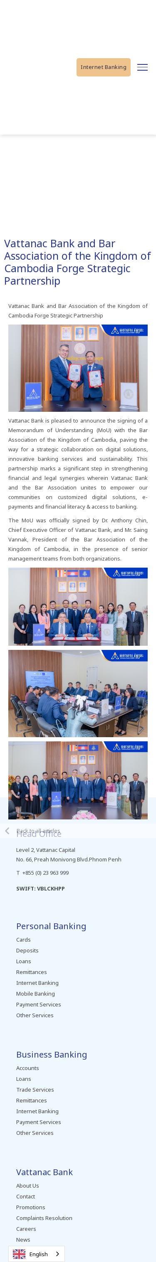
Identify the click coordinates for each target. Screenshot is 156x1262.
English (30, 1254)
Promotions (30, 1207)
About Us (27, 1185)
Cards (23, 939)
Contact (25, 1196)
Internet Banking (103, 67)
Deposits (27, 950)
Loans (23, 961)
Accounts (27, 1068)
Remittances (31, 972)
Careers (26, 1228)
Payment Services (38, 1004)
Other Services (35, 1015)
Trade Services (35, 1089)
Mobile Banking (35, 993)
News (23, 1239)
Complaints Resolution (44, 1218)
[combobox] (36, 1254)
